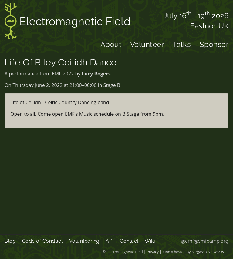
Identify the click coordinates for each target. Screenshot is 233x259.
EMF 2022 (63, 73)
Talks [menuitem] (182, 44)
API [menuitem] (110, 241)
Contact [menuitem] (129, 241)
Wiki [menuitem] (150, 241)
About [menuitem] (111, 44)
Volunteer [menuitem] (147, 44)
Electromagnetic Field (67, 22)
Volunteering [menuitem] (84, 241)
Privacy (153, 251)
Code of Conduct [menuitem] (42, 241)
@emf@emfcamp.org (204, 241)
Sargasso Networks (207, 251)
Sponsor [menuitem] (214, 44)
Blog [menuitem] (10, 241)
